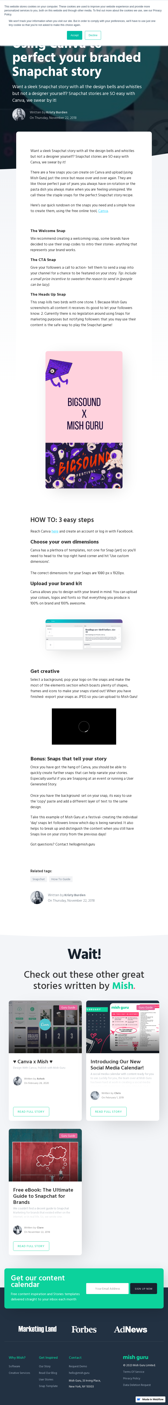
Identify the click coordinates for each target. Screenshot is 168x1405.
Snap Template (48, 1386)
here (54, 531)
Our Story (45, 1366)
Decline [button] (93, 35)
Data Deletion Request (137, 1385)
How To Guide (60, 879)
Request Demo (78, 1366)
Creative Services (19, 1373)
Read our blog (48, 1373)
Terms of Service (133, 1372)
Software (14, 1366)
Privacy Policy (131, 1378)
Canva (103, 211)
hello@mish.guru (79, 1373)
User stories (46, 1380)
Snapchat (39, 879)
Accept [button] (75, 35)
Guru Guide (68, 1008)
